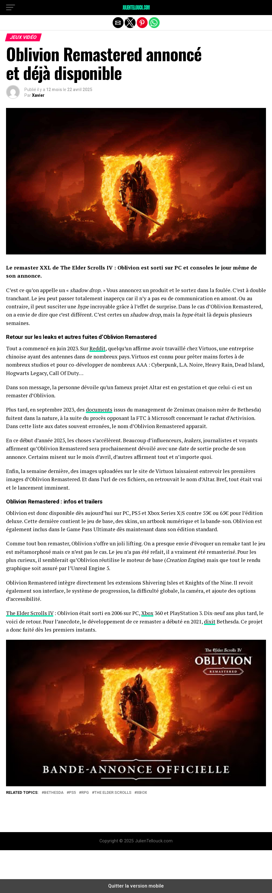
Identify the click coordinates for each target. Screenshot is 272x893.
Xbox (147, 613)
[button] (10, 8)
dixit (209, 621)
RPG (85, 793)
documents (99, 409)
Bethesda (54, 793)
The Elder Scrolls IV (29, 613)
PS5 (72, 793)
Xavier (38, 95)
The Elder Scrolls (112, 793)
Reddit (97, 348)
